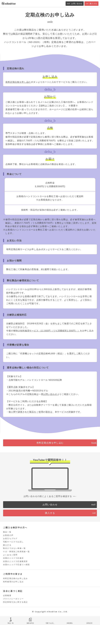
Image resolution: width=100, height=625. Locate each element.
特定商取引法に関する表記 (15, 602)
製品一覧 (7, 532)
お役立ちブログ (10, 538)
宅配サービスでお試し (13, 542)
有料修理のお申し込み (13, 582)
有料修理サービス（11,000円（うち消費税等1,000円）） (50, 330)
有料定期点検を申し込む (18, 82)
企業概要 (7, 595)
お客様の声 (8, 535)
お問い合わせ (50, 394)
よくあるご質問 (10, 555)
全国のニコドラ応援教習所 (15, 561)
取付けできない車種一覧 (14, 548)
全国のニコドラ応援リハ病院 (16, 565)
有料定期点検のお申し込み (15, 578)
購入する (7, 545)
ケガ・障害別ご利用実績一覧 (16, 551)
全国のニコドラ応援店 (13, 558)
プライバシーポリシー (13, 599)
